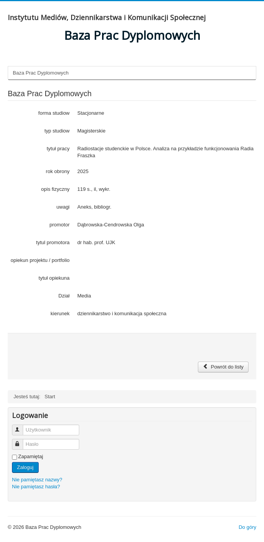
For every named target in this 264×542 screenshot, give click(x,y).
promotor (59, 225)
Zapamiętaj (30, 456)
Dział (64, 296)
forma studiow (54, 113)
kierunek (60, 313)
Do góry (247, 527)
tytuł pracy (58, 148)
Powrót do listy (223, 367)
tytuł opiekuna (54, 278)
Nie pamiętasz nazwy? (37, 480)
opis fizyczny (55, 189)
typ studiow (57, 131)
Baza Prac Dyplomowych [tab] (41, 73)
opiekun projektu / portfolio (40, 260)
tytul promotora (53, 242)
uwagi (63, 207)
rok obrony (58, 171)
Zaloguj (25, 467)
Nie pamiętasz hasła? (36, 486)
